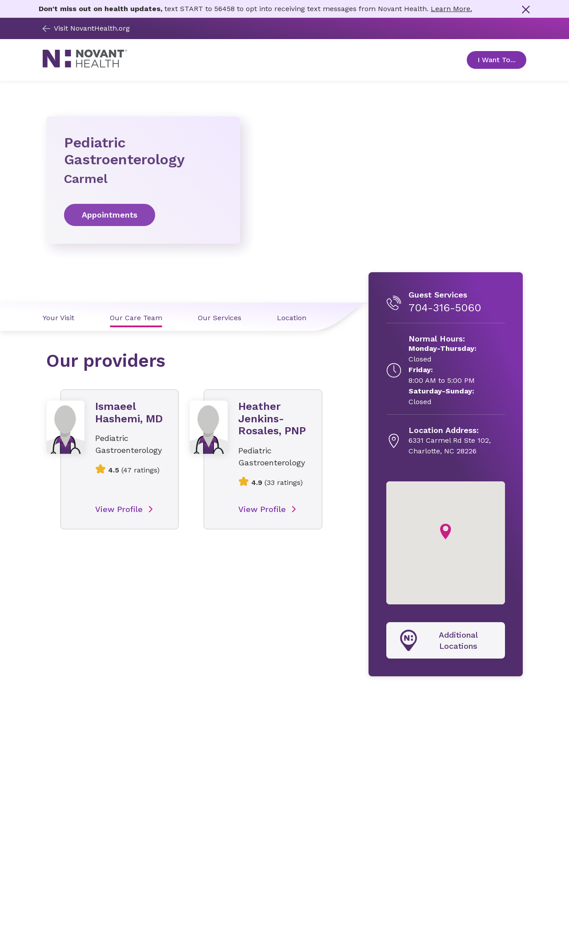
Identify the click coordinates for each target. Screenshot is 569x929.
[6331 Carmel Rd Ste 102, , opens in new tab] (450, 441)
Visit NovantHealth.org (86, 28)
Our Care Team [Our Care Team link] (136, 318)
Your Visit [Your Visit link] (58, 318)
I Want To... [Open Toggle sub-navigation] (501, 60)
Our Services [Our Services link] (219, 318)
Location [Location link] (291, 318)
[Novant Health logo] (85, 65)
